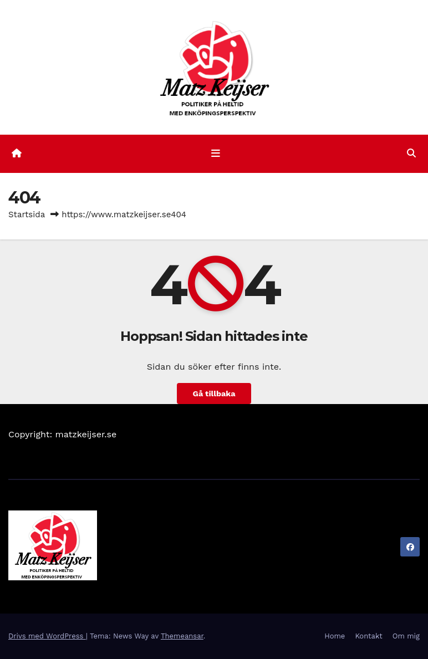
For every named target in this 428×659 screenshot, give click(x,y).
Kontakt (368, 636)
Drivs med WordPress (47, 636)
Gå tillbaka (213, 393)
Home (334, 636)
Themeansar (182, 636)
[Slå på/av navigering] (216, 153)
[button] (411, 153)
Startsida (26, 214)
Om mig (406, 636)
